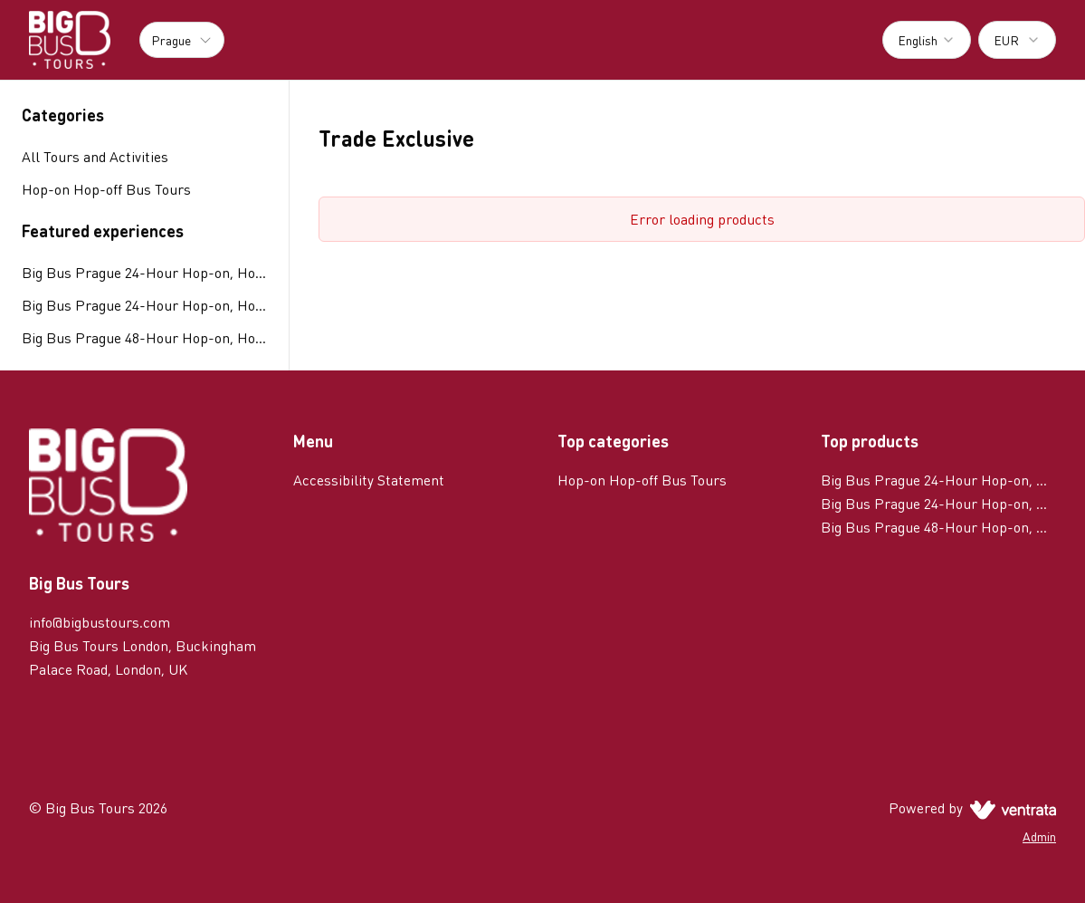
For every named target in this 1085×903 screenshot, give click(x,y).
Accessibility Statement (368, 479)
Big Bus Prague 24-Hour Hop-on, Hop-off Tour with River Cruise (144, 304)
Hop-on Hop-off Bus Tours (642, 479)
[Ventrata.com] (1009, 807)
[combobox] (926, 40)
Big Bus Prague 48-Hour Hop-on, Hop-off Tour (144, 337)
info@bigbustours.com (99, 621)
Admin (1039, 836)
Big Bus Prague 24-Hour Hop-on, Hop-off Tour (144, 272)
